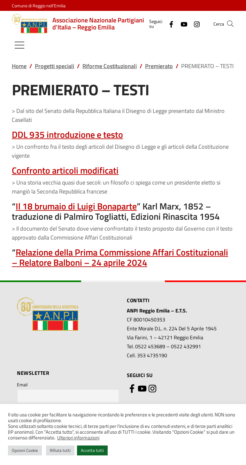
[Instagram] (194, 23)
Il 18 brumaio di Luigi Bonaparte (76, 206)
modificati (98, 170)
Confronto (31, 170)
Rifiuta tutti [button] (60, 450)
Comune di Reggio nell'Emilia (38, 5)
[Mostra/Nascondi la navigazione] (19, 45)
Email (22, 384)
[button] (230, 24)
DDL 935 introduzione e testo (67, 134)
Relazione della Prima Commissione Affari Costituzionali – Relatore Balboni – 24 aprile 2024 (120, 257)
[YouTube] (181, 23)
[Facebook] (168, 23)
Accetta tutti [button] (92, 450)
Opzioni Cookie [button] (25, 450)
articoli (64, 170)
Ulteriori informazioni (78, 437)
